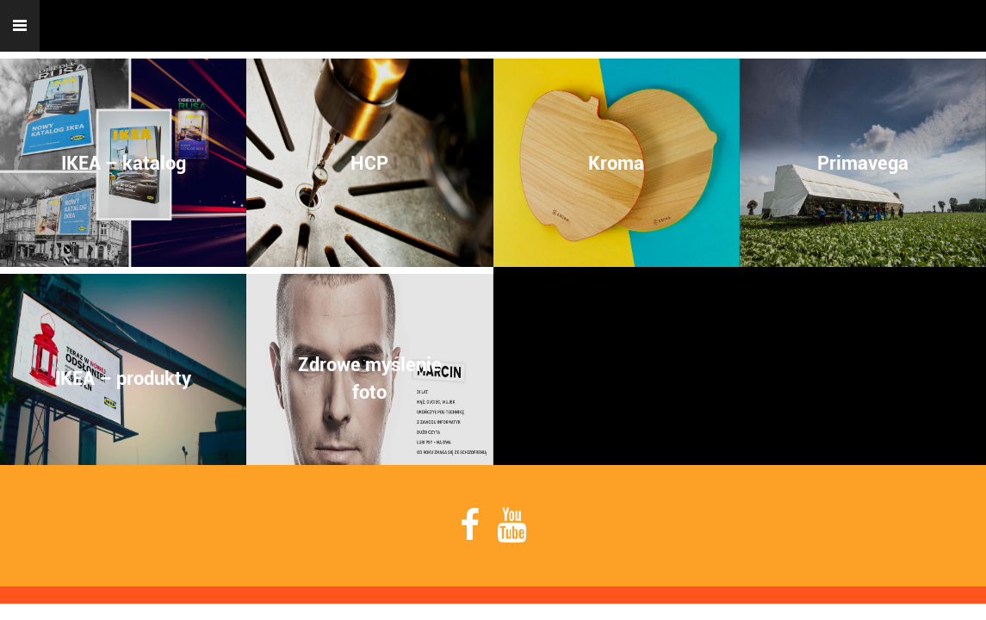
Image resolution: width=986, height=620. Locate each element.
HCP (369, 163)
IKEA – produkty (123, 378)
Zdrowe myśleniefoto (370, 378)
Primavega (862, 163)
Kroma (616, 163)
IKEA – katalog (123, 163)
